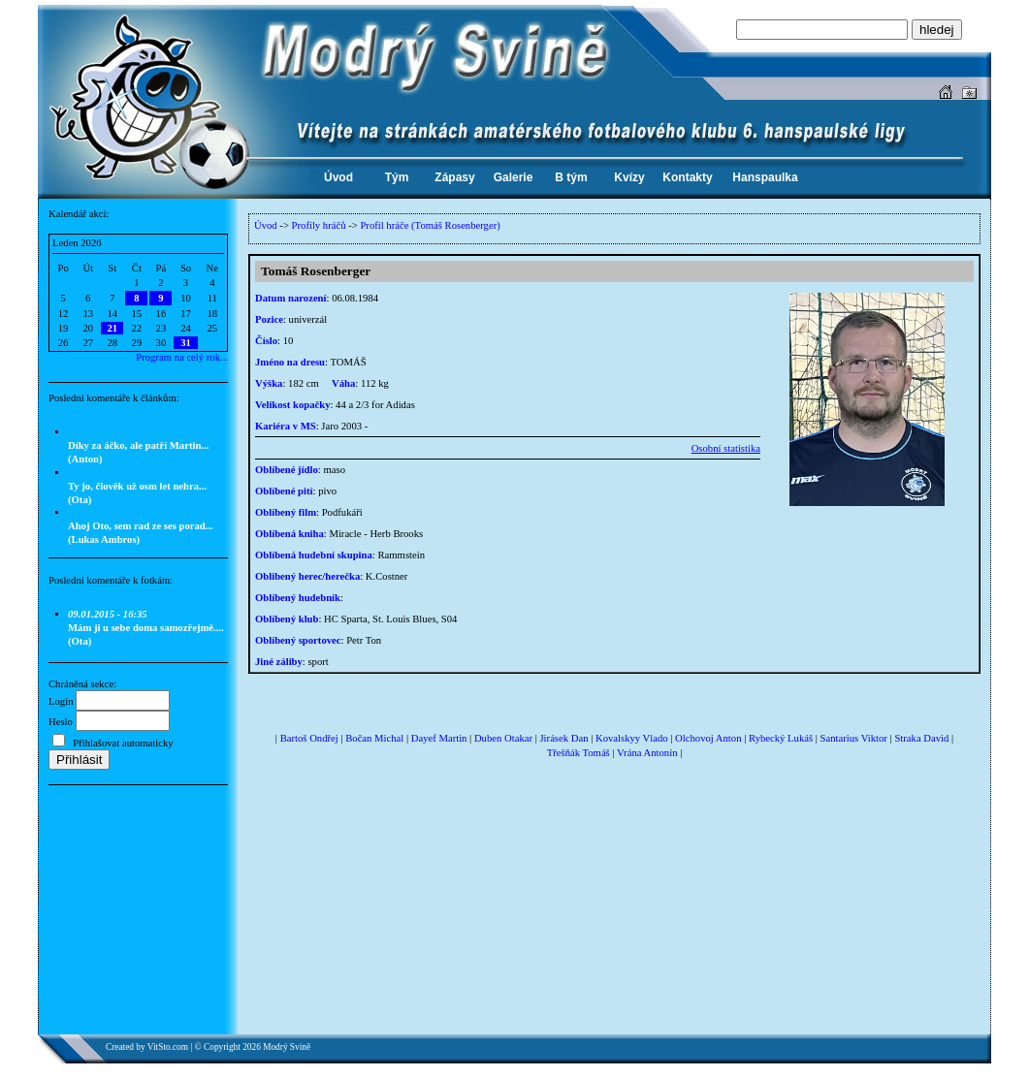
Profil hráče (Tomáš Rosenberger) (429, 225)
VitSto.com (167, 1047)
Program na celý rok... (182, 357)
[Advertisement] (138, 917)
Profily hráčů (319, 225)
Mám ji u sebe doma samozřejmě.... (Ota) (146, 628)
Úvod (265, 225)
